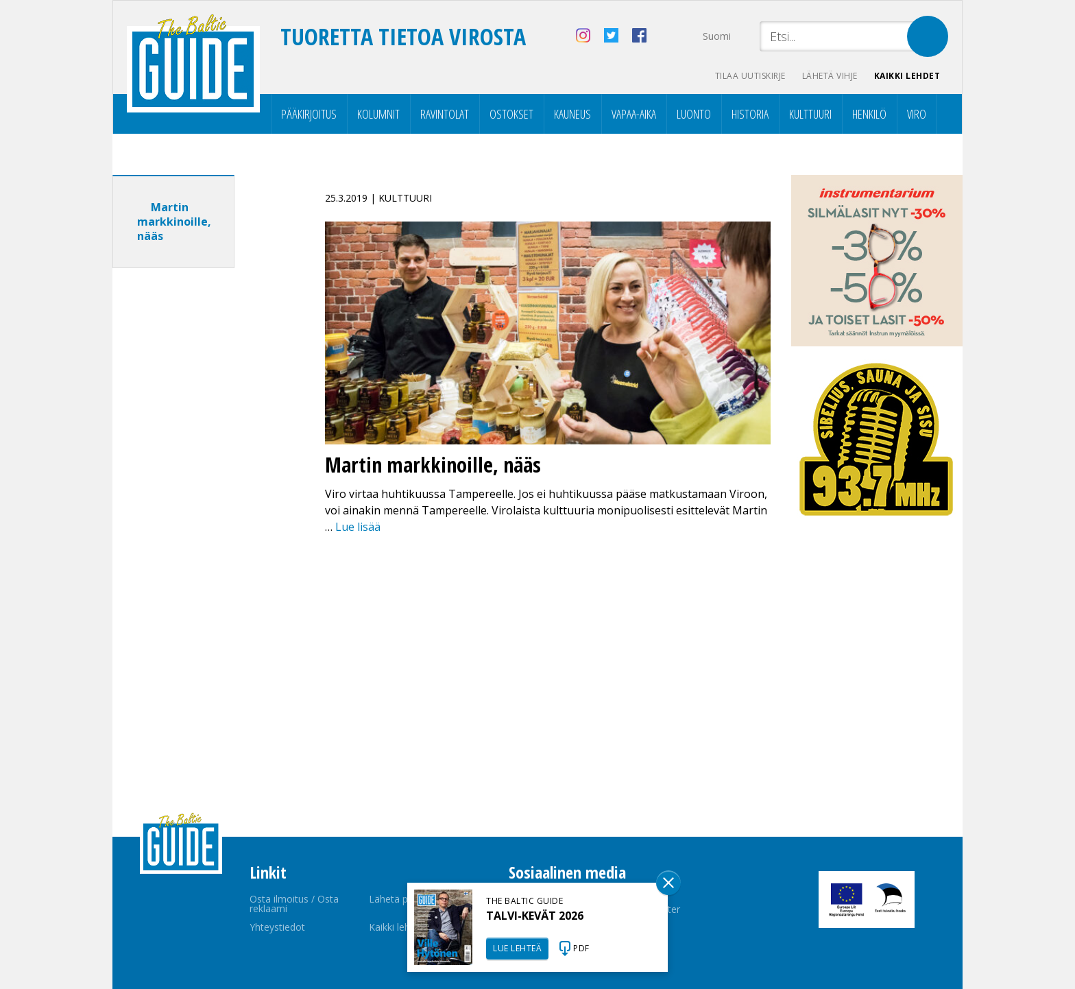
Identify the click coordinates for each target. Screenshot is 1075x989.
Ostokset (511, 114)
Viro (916, 114)
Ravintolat (444, 114)
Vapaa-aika (634, 114)
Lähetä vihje (830, 76)
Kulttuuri (810, 114)
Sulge (668, 882)
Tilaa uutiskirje (750, 76)
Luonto (694, 114)
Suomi (717, 36)
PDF (581, 948)
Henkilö (869, 114)
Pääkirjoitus (309, 114)
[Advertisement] (198, 494)
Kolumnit (378, 114)
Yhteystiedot (277, 926)
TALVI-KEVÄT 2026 (534, 915)
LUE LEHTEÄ (517, 948)
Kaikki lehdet (907, 76)
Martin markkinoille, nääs (174, 221)
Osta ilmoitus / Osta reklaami (294, 903)
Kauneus (572, 114)
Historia (750, 114)
